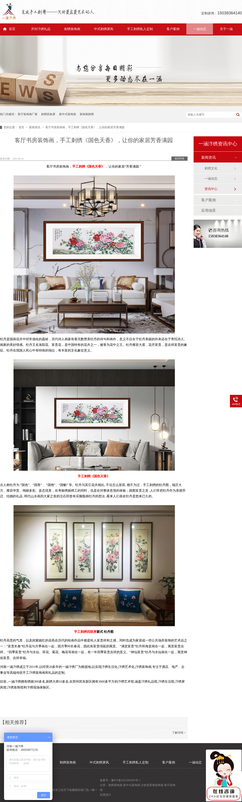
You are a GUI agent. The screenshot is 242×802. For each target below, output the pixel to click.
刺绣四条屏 (48, 114)
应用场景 (208, 211)
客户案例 (173, 29)
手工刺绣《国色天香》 (88, 166)
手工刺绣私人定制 (140, 29)
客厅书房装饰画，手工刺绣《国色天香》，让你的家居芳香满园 (84, 127)
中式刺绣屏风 (103, 29)
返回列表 (179, 158)
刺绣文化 (210, 168)
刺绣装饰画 (72, 29)
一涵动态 (199, 29)
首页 (12, 29)
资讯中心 (210, 189)
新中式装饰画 (67, 114)
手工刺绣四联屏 (85, 631)
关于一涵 (226, 29)
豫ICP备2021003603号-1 (125, 780)
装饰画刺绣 (87, 114)
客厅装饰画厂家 (28, 114)
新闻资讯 (35, 127)
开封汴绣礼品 (40, 29)
